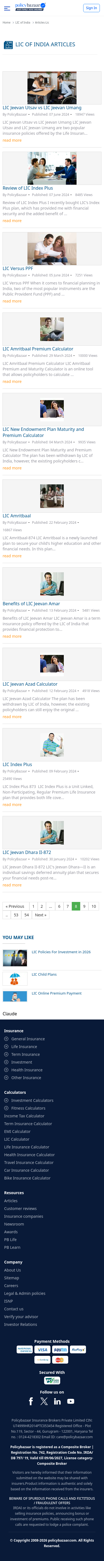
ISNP (8, 1301)
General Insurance (28, 1038)
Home (6, 22)
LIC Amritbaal (16, 516)
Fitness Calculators (28, 1108)
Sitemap (11, 1277)
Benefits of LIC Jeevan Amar (31, 604)
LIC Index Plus (17, 764)
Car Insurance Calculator (26, 1170)
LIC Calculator (16, 1139)
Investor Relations (20, 1324)
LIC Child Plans (44, 974)
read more (11, 140)
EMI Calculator (17, 1131)
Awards (11, 1231)
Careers (11, 1285)
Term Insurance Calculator (28, 1123)
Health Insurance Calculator (29, 1154)
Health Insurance (26, 1069)
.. (7, 914)
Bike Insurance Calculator (27, 1178)
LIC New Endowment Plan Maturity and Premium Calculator (43, 432)
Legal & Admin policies (24, 1293)
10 (94, 906)
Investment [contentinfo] (21, 1062)
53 (16, 914)
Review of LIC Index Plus (27, 188)
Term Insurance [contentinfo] (25, 1054)
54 (26, 914)
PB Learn (12, 1247)
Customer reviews (20, 1208)
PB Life (10, 1239)
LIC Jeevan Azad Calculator (29, 684)
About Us (12, 1270)
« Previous (16, 906)
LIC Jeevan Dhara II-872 (26, 852)
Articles (10, 1200)
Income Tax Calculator (24, 1115)
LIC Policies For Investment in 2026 (61, 951)
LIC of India (22, 22)
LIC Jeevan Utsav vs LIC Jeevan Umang (41, 108)
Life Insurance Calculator (26, 1147)
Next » (40, 914)
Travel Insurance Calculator (29, 1162)
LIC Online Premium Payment (57, 993)
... (50, 906)
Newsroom (14, 1224)
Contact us (14, 1308)
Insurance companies (23, 1216)
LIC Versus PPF (17, 268)
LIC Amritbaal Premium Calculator (37, 349)
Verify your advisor (21, 1316)
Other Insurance (26, 1077)
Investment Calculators (32, 1100)
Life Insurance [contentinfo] (24, 1046)
